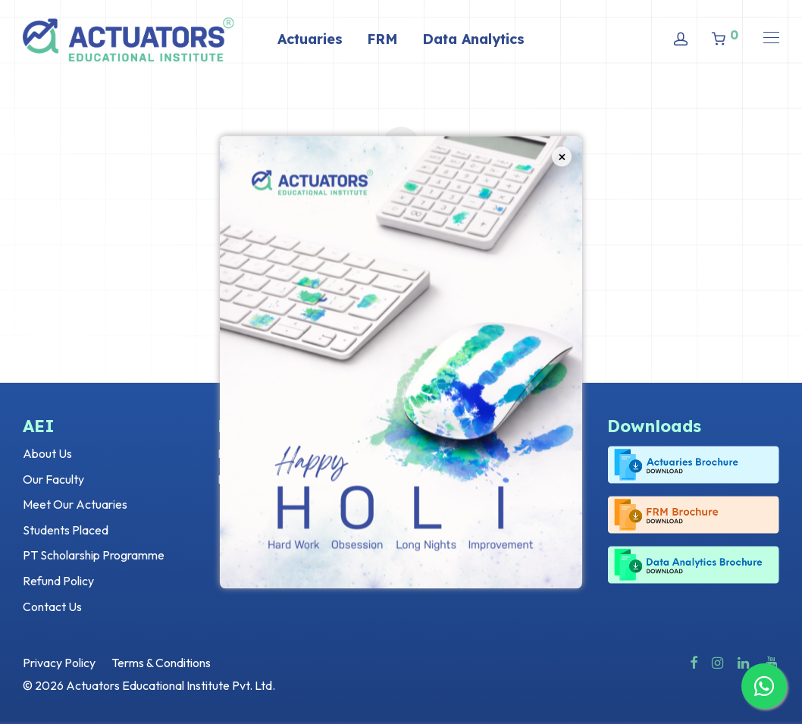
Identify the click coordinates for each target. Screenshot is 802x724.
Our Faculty (53, 479)
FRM (382, 39)
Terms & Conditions (161, 662)
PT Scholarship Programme (93, 555)
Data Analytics (473, 39)
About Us (47, 453)
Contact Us (52, 606)
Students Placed (65, 530)
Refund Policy (58, 580)
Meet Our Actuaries (75, 504)
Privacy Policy (59, 662)
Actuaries (310, 39)
